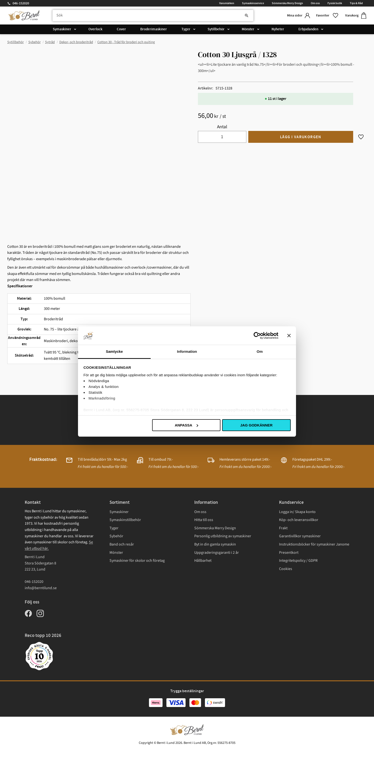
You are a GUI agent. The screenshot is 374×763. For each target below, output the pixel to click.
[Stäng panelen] (289, 335)
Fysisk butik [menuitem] (334, 3)
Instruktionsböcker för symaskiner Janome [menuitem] (314, 544)
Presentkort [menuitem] (288, 552)
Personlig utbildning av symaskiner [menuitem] (222, 536)
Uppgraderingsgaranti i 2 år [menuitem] (216, 552)
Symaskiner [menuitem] (62, 29)
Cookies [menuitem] (285, 568)
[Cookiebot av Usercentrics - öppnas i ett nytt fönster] (257, 335)
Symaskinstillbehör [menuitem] (125, 519)
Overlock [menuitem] (95, 29)
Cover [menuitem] (121, 29)
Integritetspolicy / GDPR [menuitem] (298, 560)
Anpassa (186, 425)
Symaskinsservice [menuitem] (253, 3)
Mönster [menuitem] (248, 29)
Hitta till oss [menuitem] (203, 519)
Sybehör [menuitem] (116, 536)
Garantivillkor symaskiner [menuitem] (300, 536)
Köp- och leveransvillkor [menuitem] (298, 519)
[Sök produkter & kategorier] (151, 15)
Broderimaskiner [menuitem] (153, 29)
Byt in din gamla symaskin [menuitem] (215, 544)
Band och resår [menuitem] (121, 544)
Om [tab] (260, 351)
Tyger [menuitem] (185, 29)
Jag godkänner (256, 425)
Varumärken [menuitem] (226, 3)
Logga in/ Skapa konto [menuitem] (297, 511)
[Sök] (243, 15)
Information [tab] (187, 351)
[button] (327, 16)
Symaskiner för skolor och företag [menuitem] (137, 560)
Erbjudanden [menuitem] (308, 29)
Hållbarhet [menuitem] (202, 560)
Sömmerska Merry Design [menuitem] (287, 3)
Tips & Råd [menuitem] (356, 3)
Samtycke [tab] (114, 351)
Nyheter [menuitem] (278, 29)
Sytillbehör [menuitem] (216, 29)
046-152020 (21, 3)
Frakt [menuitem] (283, 528)
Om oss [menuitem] (315, 3)
